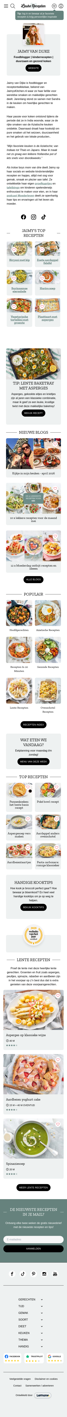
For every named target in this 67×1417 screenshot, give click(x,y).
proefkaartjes (43, 183)
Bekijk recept (33, 413)
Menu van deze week (33, 761)
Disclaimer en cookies (46, 1379)
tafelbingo (13, 187)
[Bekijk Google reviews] (55, 1358)
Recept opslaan (21, 248)
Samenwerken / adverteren (40, 1385)
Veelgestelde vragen (20, 1379)
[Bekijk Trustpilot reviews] (34, 1358)
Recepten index (33, 724)
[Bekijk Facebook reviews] (12, 1358)
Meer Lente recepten (33, 1187)
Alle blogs (33, 579)
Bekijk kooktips (33, 907)
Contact (17, 1385)
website (33, 68)
